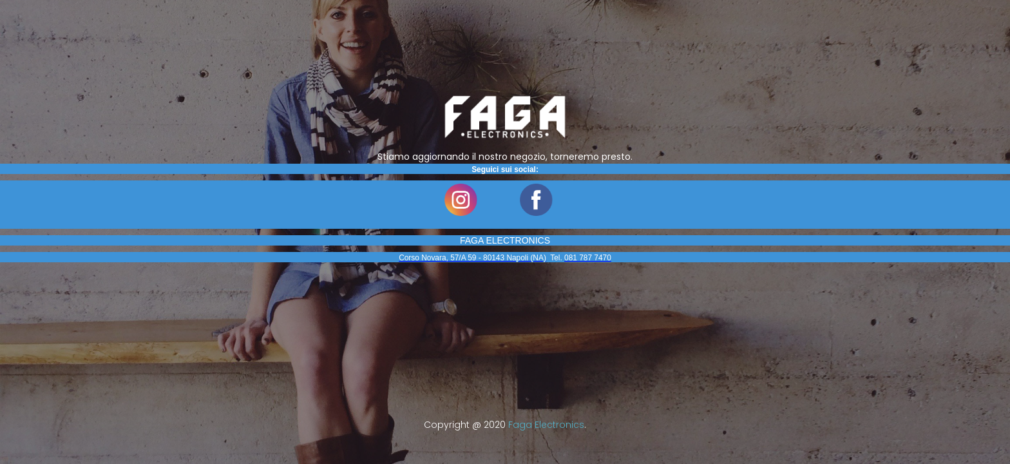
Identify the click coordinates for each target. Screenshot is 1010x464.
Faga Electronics (546, 424)
